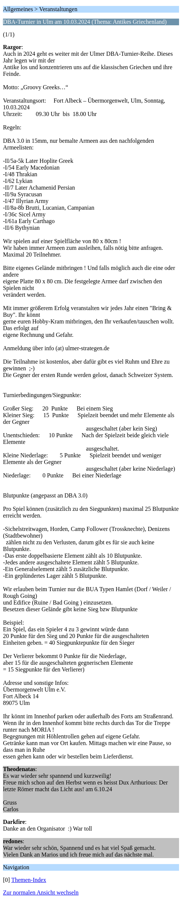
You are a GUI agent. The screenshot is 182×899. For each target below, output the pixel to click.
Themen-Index (28, 880)
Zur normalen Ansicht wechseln (41, 892)
